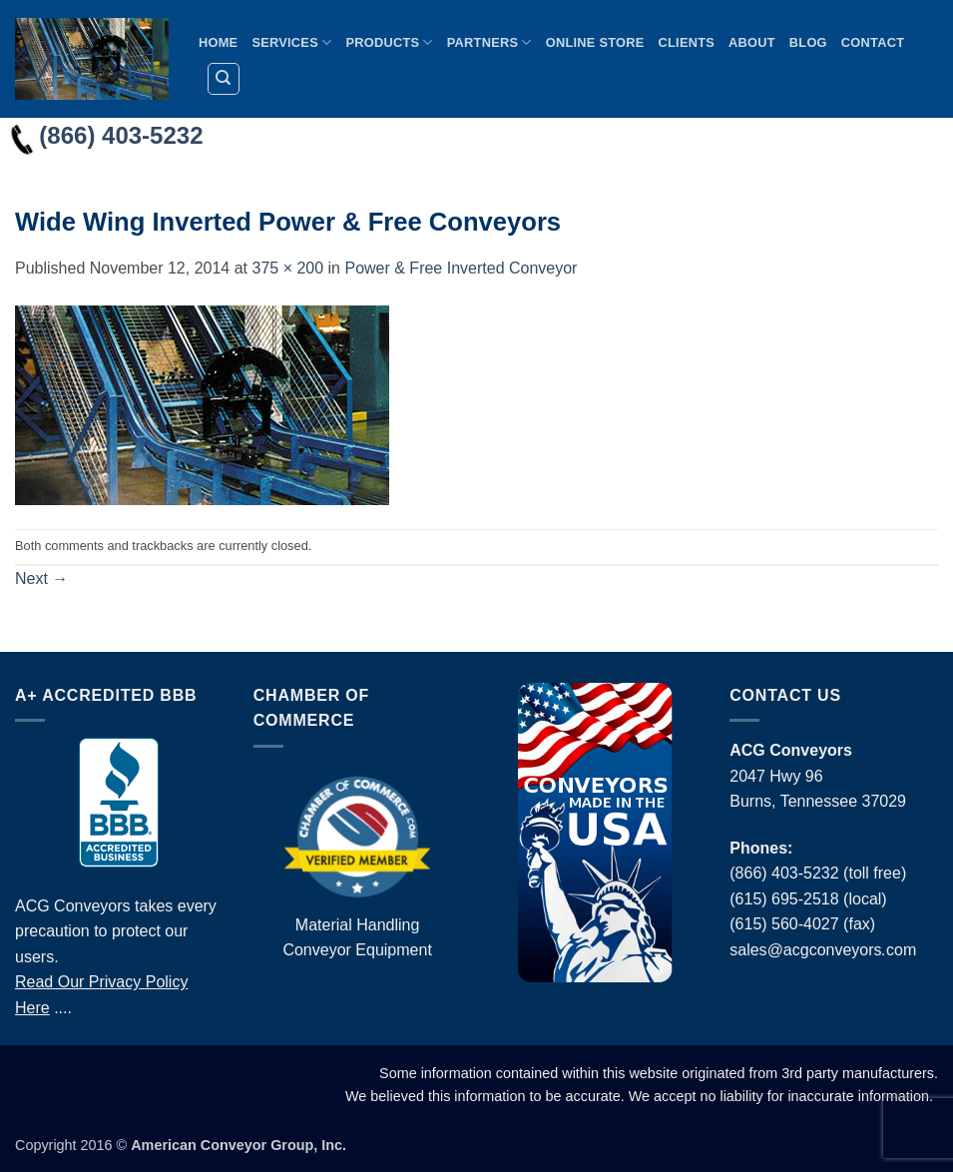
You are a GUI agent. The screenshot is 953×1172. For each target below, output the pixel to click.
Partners (489, 42)
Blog (808, 42)
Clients (687, 42)
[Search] (223, 79)
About (751, 42)
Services (291, 42)
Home (218, 42)
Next (41, 578)
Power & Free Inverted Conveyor (460, 268)
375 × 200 (287, 268)
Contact (872, 42)
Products (388, 42)
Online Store (595, 42)
